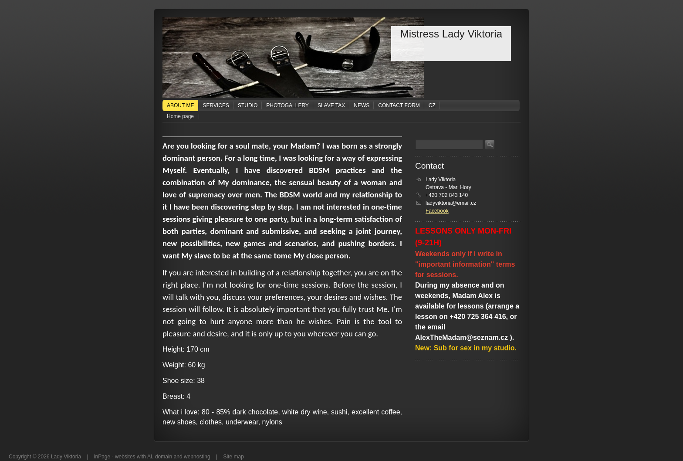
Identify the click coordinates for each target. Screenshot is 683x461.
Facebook (437, 211)
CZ (432, 105)
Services (216, 105)
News (361, 105)
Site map (233, 457)
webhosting (197, 457)
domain (163, 457)
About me (180, 105)
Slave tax (331, 105)
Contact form (399, 105)
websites (125, 457)
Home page (180, 116)
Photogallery (287, 105)
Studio (247, 105)
